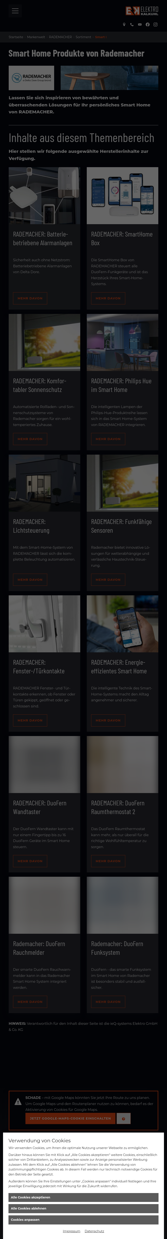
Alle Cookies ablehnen (28, 1208)
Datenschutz (94, 1231)
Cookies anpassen (25, 1220)
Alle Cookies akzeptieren (30, 1197)
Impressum (71, 1231)
